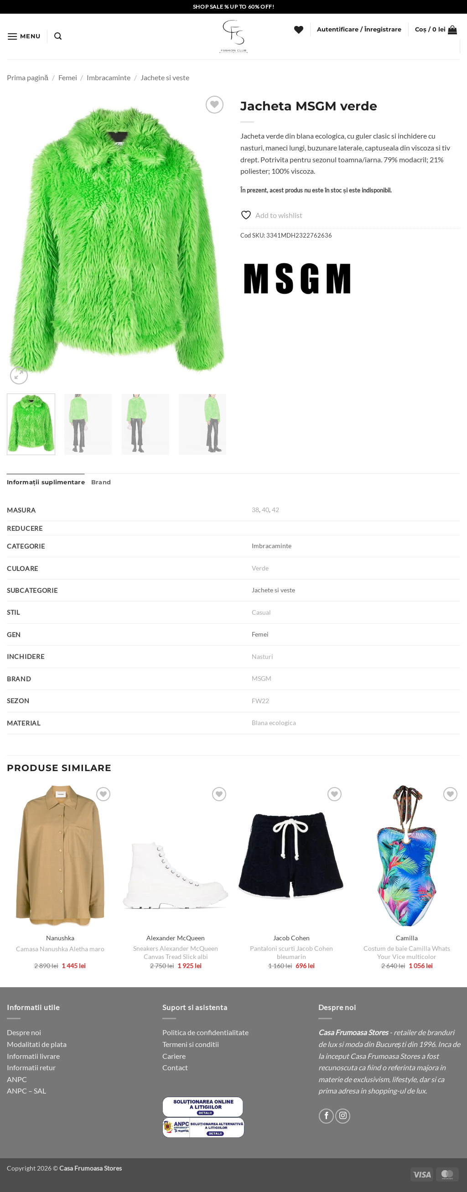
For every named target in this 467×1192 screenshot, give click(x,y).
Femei (67, 77)
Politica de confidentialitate (205, 1032)
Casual (261, 612)
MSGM (262, 678)
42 (275, 509)
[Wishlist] (298, 30)
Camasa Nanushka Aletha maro (60, 949)
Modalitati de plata (37, 1044)
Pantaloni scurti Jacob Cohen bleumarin (291, 952)
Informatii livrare (33, 1056)
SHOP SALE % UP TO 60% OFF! (234, 6)
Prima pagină (27, 77)
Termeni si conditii (190, 1044)
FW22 (260, 701)
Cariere (174, 1056)
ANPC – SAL (26, 1090)
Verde (260, 568)
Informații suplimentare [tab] (46, 482)
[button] (24, 36)
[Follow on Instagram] (342, 1116)
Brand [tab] (101, 482)
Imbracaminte (108, 77)
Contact (175, 1067)
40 (265, 509)
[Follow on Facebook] (326, 1116)
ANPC (17, 1079)
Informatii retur (31, 1067)
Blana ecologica (274, 722)
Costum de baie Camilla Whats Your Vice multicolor (406, 952)
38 (255, 509)
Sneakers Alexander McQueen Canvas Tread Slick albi (175, 952)
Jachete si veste (164, 77)
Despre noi (24, 1032)
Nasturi (262, 656)
